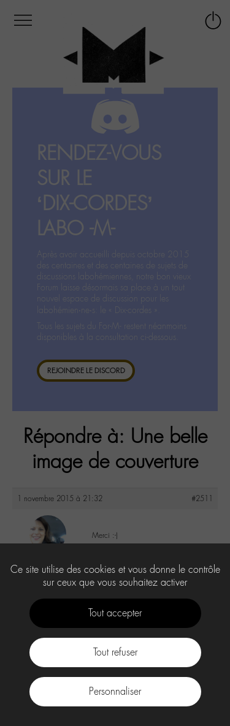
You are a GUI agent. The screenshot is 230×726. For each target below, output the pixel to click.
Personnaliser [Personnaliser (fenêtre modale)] (115, 691)
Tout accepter (115, 613)
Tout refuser (115, 652)
